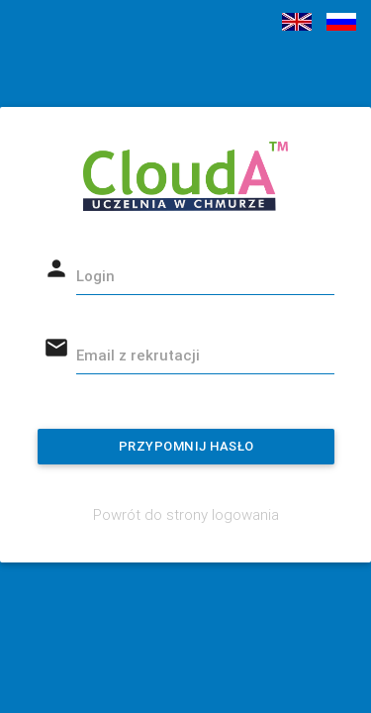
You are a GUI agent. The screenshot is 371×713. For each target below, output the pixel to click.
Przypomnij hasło (185, 446)
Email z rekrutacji (138, 355)
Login (95, 275)
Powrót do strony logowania (186, 514)
